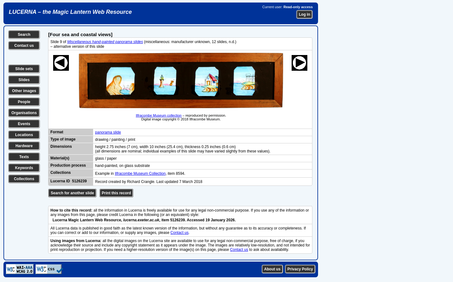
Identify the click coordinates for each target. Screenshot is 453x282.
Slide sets (24, 69)
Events (24, 124)
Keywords (24, 168)
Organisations (24, 113)
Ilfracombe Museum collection (159, 115)
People (24, 102)
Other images (24, 91)
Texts (24, 157)
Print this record (116, 193)
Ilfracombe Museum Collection (140, 173)
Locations (24, 135)
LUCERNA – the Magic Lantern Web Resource (70, 12)
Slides (24, 80)
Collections (24, 179)
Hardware (24, 146)
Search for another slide (72, 193)
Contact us (24, 45)
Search (24, 34)
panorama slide (108, 132)
